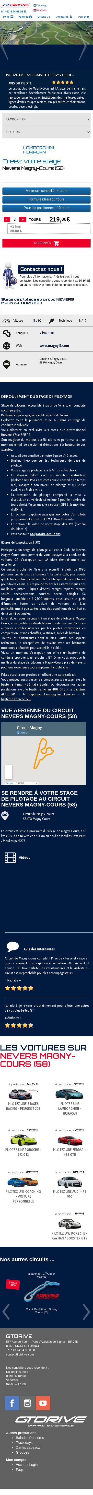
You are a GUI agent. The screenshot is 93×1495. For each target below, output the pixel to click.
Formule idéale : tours (46, 199)
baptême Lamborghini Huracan (52, 694)
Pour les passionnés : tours (47, 208)
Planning (40, 5)
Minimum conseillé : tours (47, 191)
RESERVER (46, 243)
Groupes (22, 1452)
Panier (84, 16)
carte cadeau (66, 674)
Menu (8, 16)
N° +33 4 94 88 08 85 (13, 11)
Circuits (43, 16)
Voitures (25, 16)
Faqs (19, 1470)
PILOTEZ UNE (69, 1108)
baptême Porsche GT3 (16, 699)
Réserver (40, 10)
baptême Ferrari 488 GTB (47, 689)
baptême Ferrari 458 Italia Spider (24, 684)
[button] (7, 45)
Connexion (64, 16)
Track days (24, 1443)
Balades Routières (30, 1438)
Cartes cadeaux (28, 1447)
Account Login (27, 1465)
